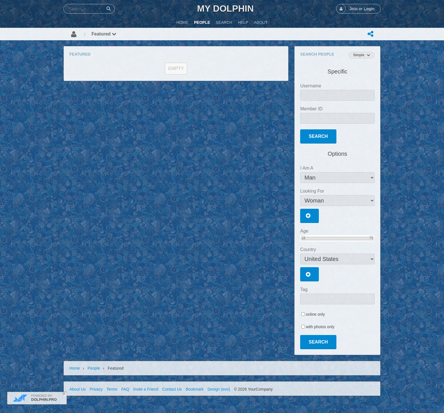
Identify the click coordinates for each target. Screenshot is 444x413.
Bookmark (195, 389)
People (93, 368)
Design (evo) (219, 389)
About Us (77, 389)
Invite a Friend (145, 389)
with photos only (320, 326)
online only (315, 314)
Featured (103, 33)
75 (371, 238)
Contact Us (172, 389)
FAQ (125, 389)
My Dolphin (225, 8)
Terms (111, 389)
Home (74, 368)
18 (303, 238)
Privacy (96, 389)
